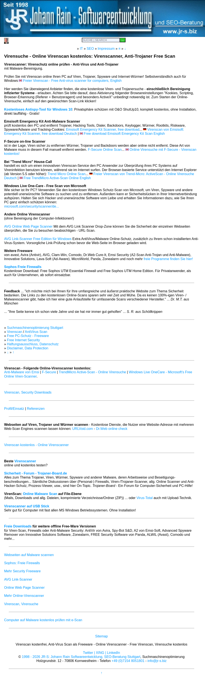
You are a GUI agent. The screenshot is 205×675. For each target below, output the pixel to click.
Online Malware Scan (40, 494)
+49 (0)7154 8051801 (128, 661)
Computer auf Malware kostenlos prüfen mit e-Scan (43, 620)
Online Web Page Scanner (24, 587)
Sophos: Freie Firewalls (22, 563)
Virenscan (14, 332)
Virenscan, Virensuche (21, 604)
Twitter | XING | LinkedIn (101, 653)
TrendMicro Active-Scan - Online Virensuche (92, 372)
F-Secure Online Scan (104, 149)
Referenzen (36, 408)
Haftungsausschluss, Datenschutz (32, 344)
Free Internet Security (23, 340)
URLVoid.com (82, 428)
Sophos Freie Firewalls (22, 267)
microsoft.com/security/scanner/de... (31, 206)
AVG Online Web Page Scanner (28, 226)
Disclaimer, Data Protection (27, 348)
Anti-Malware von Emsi (21, 372)
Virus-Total (144, 498)
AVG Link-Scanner (18, 579)
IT (81, 48)
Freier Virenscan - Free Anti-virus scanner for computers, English (70, 80)
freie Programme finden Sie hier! (168, 259)
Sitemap (101, 636)
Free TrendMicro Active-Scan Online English (55, 178)
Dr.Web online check (111, 428)
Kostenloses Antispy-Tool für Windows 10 (38, 109)
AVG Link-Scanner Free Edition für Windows (38, 239)
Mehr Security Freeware (22, 571)
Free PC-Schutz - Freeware (28, 336)
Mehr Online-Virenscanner (24, 595)
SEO (90, 48)
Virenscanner (25, 461)
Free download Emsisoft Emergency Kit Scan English (122, 133)
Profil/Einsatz (14, 408)
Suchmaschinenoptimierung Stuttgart (35, 327)
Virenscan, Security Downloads (27, 392)
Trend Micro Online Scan (66, 174)
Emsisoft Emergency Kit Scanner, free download (102, 129)
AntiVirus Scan (36, 332)
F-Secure (49, 372)
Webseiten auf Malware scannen (29, 555)
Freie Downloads (17, 526)
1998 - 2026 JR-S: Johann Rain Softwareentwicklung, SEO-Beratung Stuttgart (81, 657)
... (122, 40)
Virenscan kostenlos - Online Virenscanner (36, 445)
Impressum (106, 48)
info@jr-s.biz (156, 661)
